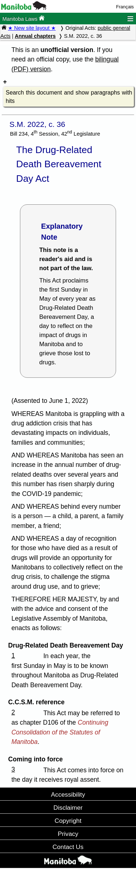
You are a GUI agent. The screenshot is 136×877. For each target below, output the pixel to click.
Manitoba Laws (23, 18)
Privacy (68, 833)
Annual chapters (35, 36)
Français (125, 6)
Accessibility (68, 794)
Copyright (68, 820)
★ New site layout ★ (32, 28)
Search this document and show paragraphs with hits (69, 96)
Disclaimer (68, 807)
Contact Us (68, 846)
